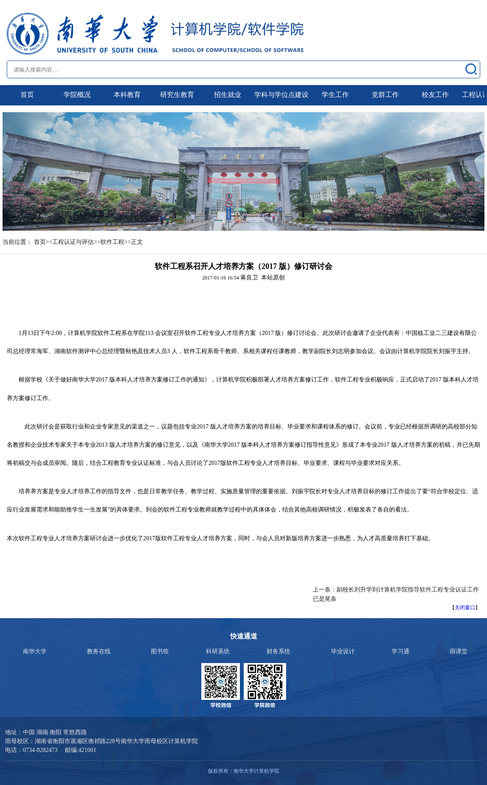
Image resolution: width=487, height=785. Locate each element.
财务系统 (278, 651)
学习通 (400, 651)
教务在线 (99, 651)
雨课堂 (459, 651)
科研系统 (218, 651)
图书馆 (160, 651)
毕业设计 (343, 651)
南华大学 (35, 651)
